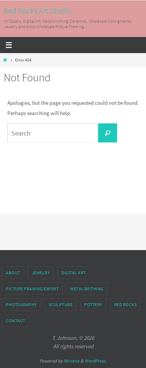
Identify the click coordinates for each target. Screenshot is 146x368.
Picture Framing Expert (32, 288)
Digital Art (73, 272)
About (13, 272)
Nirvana (71, 361)
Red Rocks (125, 304)
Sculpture (61, 304)
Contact (15, 320)
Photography (21, 304)
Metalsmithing (87, 288)
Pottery (93, 304)
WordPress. (95, 361)
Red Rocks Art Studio (37, 10)
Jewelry (41, 272)
